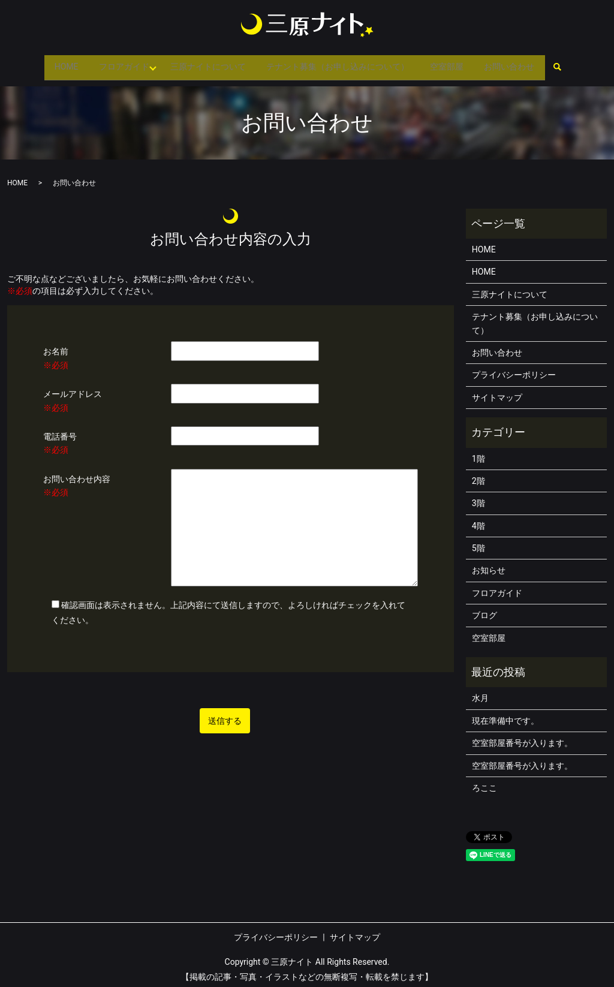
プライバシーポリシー (514, 369)
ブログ (484, 609)
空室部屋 (453, 63)
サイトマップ (497, 391)
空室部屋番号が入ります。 (522, 737)
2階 (478, 475)
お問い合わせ (520, 63)
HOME (55, 63)
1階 (478, 452)
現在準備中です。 (505, 715)
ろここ (484, 782)
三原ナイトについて (205, 63)
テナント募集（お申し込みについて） (340, 63)
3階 (478, 497)
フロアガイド (117, 63)
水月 (480, 692)
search (570, 65)
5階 (478, 542)
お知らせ (488, 564)
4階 (478, 520)
